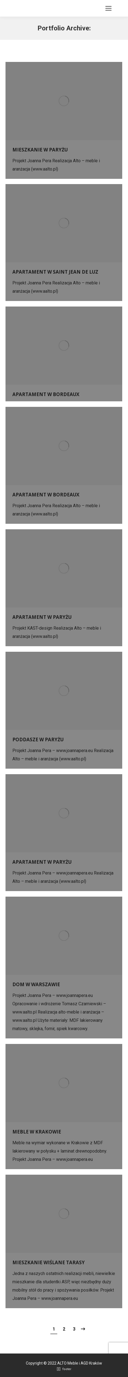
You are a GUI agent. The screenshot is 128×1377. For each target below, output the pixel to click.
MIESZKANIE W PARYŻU (40, 149)
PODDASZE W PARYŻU (38, 739)
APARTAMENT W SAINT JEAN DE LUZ (55, 272)
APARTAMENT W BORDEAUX (45, 394)
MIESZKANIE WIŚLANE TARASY (48, 1262)
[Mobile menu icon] (108, 8)
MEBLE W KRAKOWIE (36, 1132)
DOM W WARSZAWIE (36, 984)
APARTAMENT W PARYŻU (42, 617)
